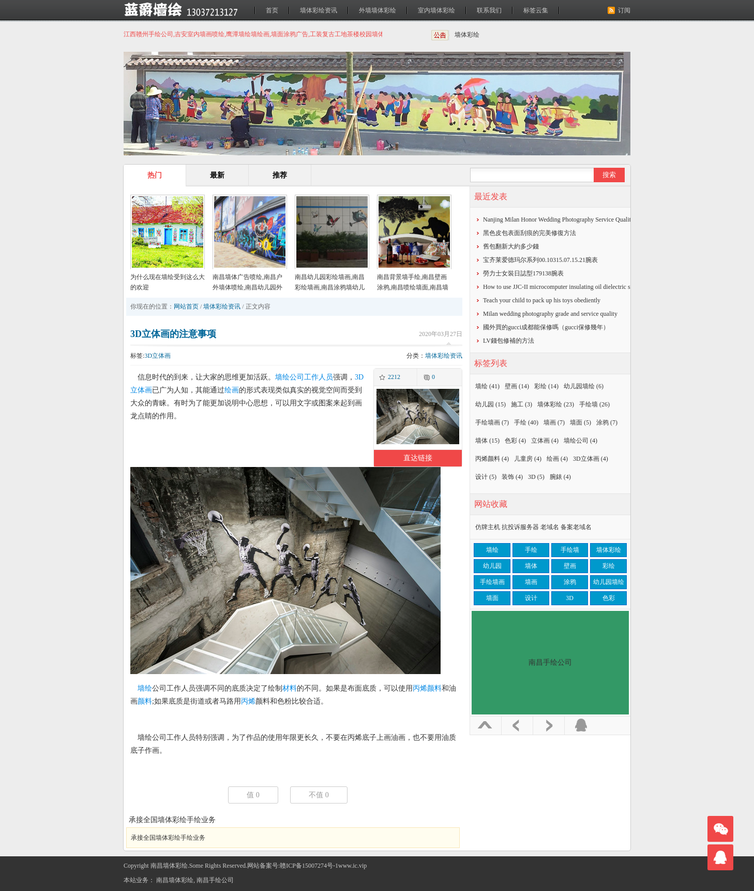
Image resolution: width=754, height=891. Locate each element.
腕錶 (560, 476)
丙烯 (248, 701)
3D (536, 476)
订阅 (624, 10)
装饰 (512, 476)
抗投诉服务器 (520, 527)
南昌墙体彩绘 (174, 880)
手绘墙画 (492, 422)
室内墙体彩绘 (436, 10)
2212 (394, 377)
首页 (272, 10)
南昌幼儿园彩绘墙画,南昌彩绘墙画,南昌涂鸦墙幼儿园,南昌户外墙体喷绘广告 (330, 287)
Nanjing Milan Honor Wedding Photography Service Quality (558, 219)
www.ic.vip (352, 865)
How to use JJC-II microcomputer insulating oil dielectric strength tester (573, 286)
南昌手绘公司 (215, 880)
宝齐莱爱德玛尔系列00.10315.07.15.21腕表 (540, 260)
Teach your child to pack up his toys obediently (541, 300)
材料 (289, 688)
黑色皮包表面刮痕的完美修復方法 (529, 233)
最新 (217, 175)
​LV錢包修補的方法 (508, 340)
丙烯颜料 (427, 688)
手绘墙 (594, 404)
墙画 (554, 422)
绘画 (231, 390)
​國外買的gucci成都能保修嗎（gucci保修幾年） (546, 327)
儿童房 (527, 458)
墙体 (487, 440)
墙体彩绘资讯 (318, 10)
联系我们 (489, 10)
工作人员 (318, 377)
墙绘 (145, 688)
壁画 (517, 386)
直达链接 (417, 458)
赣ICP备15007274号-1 (309, 865)
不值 (319, 795)
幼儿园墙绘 (584, 386)
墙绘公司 (289, 377)
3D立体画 (157, 355)
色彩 (515, 440)
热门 (154, 175)
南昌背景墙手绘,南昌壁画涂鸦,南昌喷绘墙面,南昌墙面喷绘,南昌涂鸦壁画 (412, 287)
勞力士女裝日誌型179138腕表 (523, 273)
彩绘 (546, 386)
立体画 (545, 440)
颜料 (145, 701)
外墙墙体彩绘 (377, 10)
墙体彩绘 (467, 34)
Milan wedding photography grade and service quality (550, 313)
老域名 (549, 527)
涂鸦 (606, 422)
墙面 (580, 422)
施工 (521, 404)
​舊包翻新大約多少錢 (511, 246)
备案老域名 (576, 527)
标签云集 (535, 10)
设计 (485, 476)
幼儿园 (490, 404)
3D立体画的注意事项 (173, 334)
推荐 (280, 175)
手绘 (526, 422)
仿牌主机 (487, 527)
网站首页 (186, 306)
